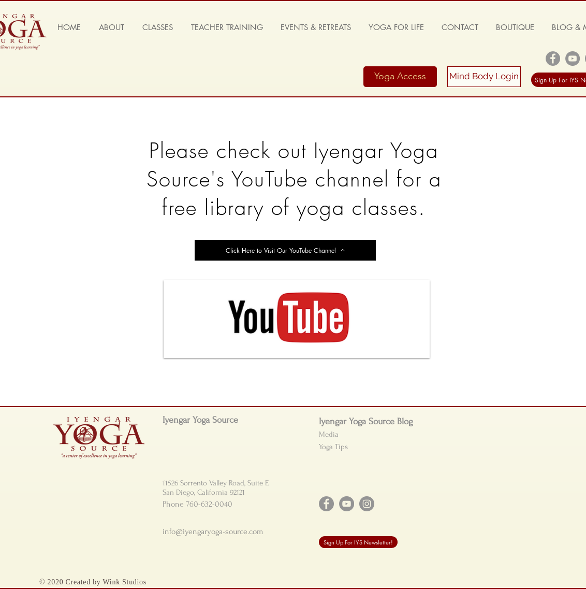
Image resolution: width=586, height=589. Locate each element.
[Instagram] (366, 503)
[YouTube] (572, 58)
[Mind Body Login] (484, 76)
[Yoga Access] (400, 76)
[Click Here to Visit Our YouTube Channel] (285, 250)
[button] (111, 27)
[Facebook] (553, 58)
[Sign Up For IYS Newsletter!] (358, 542)
